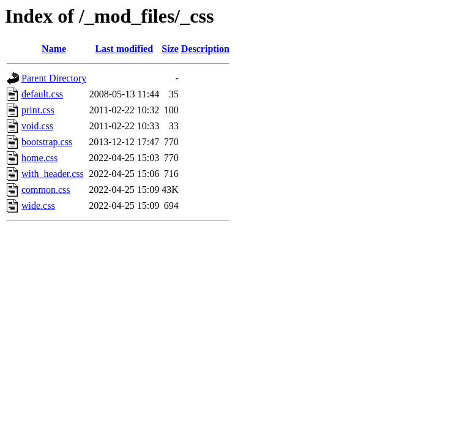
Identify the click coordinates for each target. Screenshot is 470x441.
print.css (37, 110)
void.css (37, 126)
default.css (42, 94)
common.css (45, 189)
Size (170, 48)
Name (54, 48)
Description (205, 48)
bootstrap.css (46, 142)
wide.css (38, 205)
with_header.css (52, 173)
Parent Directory (53, 78)
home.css (39, 158)
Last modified (124, 48)
